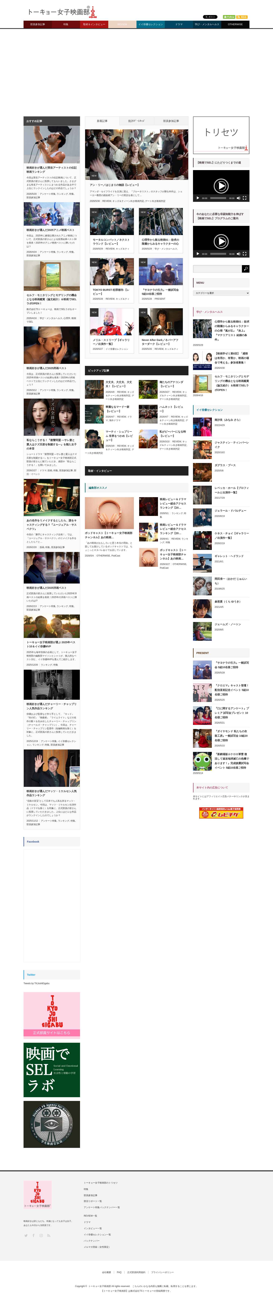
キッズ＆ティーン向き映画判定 (128, 201)
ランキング (177, 513)
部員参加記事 (37, 24)
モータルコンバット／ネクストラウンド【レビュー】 (111, 241)
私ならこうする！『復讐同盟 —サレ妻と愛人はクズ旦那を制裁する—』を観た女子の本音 (52, 444)
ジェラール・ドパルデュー (230, 510)
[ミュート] (238, 198)
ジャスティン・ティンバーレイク (232, 445)
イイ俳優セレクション (150, 24)
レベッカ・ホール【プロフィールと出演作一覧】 (232, 490)
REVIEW (122, 24)
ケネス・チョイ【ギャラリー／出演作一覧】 (232, 535)
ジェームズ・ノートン (228, 624)
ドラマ (179, 24)
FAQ (119, 1272)
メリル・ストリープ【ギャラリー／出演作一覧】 (111, 342)
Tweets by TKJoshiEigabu (37, 983)
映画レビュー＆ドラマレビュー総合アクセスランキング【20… (173, 503)
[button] (221, 186)
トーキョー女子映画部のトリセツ (101, 1182)
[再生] (198, 198)
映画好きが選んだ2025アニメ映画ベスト (51, 229)
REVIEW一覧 (90, 1216)
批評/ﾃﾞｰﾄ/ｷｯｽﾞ (137, 120)
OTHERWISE (235, 24)
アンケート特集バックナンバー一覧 (102, 1207)
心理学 (66, 318)
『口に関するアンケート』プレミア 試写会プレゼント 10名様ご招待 (232, 713)
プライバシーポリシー (162, 1272)
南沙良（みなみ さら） (228, 419)
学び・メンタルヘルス (207, 24)
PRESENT (160, 299)
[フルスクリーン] (244, 198)
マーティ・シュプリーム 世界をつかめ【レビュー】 (119, 436)
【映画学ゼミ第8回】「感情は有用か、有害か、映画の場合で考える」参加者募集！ (232, 358)
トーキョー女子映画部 (99, 1286)
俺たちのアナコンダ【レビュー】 (171, 384)
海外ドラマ (114, 420)
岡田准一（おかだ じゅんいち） (231, 581)
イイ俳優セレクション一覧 (97, 1234)
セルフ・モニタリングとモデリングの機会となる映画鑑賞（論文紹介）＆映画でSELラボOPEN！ (52, 299)
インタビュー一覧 (93, 1228)
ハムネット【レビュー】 (171, 408)
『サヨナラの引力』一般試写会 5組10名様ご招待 (160, 291)
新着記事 (102, 120)
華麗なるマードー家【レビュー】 (117, 408)
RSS (48, 1235)
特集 (65, 24)
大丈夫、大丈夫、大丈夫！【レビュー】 (119, 384)
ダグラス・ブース (225, 465)
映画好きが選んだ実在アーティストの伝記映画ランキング (52, 169)
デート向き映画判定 (155, 201)
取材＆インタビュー (94, 24)
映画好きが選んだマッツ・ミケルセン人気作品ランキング (52, 793)
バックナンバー (92, 1240)
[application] (221, 186)
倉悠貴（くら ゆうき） (228, 601)
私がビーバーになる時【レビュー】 (172, 433)
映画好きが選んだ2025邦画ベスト (47, 368)
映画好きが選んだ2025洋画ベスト (47, 587)
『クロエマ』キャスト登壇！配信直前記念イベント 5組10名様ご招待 (232, 690)
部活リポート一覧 (93, 1201)
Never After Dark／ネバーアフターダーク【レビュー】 (160, 342)
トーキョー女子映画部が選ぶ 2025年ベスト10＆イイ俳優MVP (51, 644)
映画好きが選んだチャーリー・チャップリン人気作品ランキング (52, 706)
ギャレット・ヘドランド (229, 556)
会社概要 (106, 1272)
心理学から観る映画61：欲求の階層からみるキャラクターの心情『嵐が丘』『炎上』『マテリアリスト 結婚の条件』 (160, 242)
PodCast (115, 555)
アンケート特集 (48, 194)
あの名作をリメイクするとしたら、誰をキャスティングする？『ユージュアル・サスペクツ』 (52, 524)
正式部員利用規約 (136, 1272)
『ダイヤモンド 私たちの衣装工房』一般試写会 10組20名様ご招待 (231, 736)
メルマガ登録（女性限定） (97, 1247)
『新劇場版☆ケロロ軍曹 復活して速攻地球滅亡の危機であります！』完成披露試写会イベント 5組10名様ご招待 (232, 761)
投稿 (50, 470)
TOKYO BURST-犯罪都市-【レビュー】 (111, 291)
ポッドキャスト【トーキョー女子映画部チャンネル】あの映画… (173, 554)
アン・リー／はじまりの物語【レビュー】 (115, 184)
